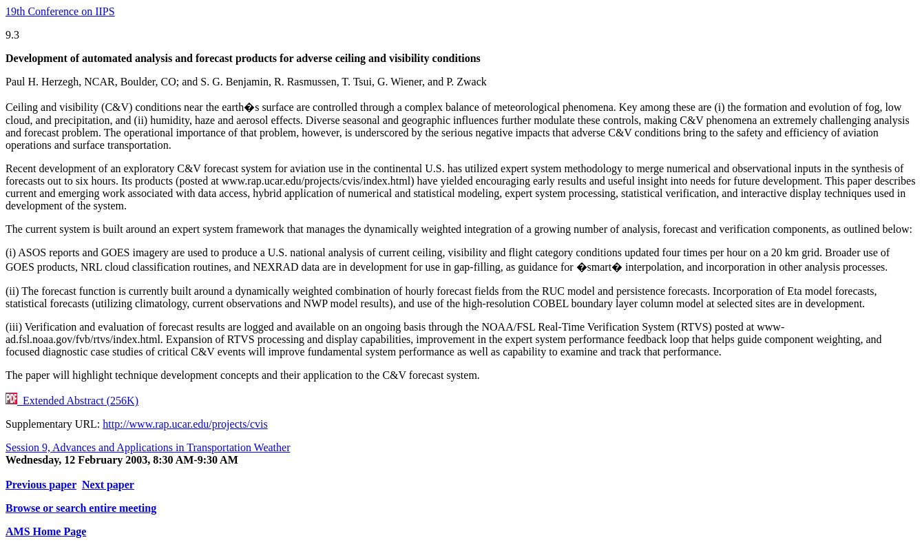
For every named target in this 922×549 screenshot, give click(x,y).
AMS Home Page (46, 531)
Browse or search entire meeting (81, 508)
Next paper (108, 484)
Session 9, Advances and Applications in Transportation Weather (148, 447)
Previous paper (41, 484)
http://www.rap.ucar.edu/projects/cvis (185, 424)
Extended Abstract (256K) (72, 400)
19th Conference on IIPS (60, 11)
